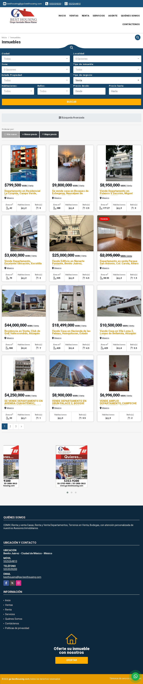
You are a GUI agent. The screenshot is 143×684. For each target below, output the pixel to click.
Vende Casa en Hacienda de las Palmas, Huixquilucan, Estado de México (71, 333)
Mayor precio (49, 134)
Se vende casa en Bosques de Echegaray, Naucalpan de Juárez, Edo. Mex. (70, 193)
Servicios (99, 15)
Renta (85, 15)
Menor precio (29, 134)
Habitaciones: (9, 86)
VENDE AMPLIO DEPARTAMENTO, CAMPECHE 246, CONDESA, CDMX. (118, 403)
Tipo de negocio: (83, 75)
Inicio (62, 15)
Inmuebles (15, 38)
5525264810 (74, 3)
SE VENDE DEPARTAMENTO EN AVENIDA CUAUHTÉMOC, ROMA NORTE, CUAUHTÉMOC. (23, 403)
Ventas (73, 15)
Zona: (5, 64)
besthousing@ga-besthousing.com (22, 577)
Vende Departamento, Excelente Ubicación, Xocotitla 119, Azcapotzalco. (23, 263)
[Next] (21, 426)
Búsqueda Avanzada (71, 117)
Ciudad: (6, 53)
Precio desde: (81, 86)
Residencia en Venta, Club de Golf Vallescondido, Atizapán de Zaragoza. (22, 333)
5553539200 (55, 3)
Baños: (41, 86)
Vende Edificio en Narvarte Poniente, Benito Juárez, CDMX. (68, 263)
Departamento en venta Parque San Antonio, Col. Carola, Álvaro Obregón (119, 263)
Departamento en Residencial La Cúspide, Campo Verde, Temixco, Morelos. (22, 193)
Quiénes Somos (130, 15)
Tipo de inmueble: (83, 64)
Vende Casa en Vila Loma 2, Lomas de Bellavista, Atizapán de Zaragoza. (118, 333)
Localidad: (79, 53)
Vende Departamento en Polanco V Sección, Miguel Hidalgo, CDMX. (116, 193)
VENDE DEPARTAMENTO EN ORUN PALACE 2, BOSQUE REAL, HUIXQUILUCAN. (69, 403)
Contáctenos (131, 24)
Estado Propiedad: (12, 75)
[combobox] (36, 59)
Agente (112, 15)
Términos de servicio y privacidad (125, 678)
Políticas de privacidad (17, 628)
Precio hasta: (116, 86)
